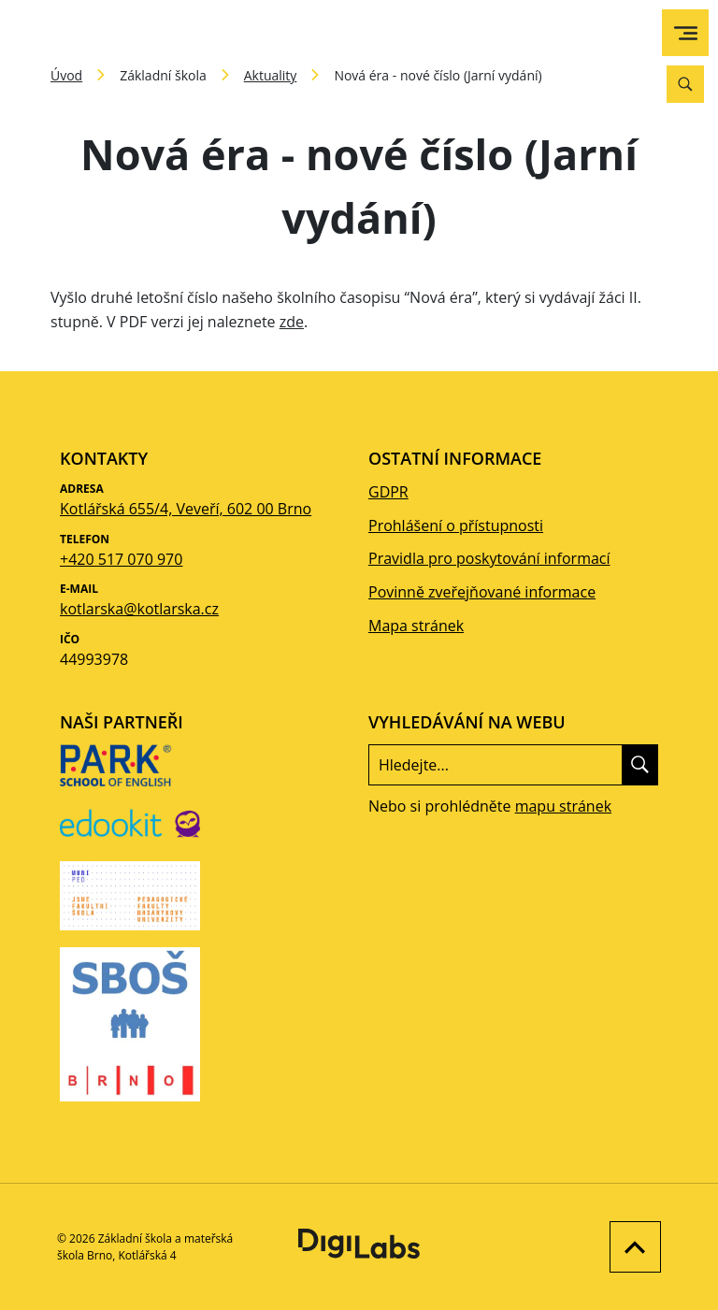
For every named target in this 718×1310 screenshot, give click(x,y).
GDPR (388, 492)
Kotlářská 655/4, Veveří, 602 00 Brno (185, 508)
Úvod (66, 75)
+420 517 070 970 (121, 559)
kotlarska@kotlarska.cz (139, 608)
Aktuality (270, 75)
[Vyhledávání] (685, 84)
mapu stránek (563, 806)
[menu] (685, 33)
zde (292, 321)
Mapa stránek (416, 625)
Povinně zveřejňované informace (482, 592)
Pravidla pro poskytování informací (489, 558)
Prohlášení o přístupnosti (455, 525)
